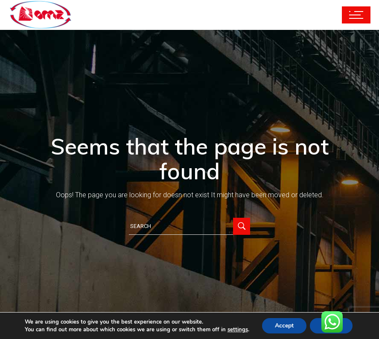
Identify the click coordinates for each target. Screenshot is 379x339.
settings (237, 329)
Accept (284, 325)
